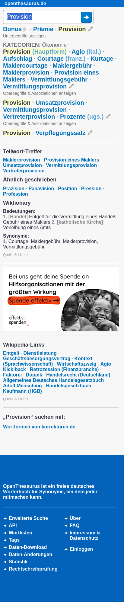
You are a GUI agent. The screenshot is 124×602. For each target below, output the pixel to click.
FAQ (75, 525)
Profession (15, 194)
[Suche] (48, 17)
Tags (14, 540)
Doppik (34, 374)
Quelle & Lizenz (15, 255)
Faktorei (12, 374)
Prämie (43, 29)
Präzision (13, 188)
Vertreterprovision (29, 116)
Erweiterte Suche (28, 518)
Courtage (61, 58)
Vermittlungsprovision (35, 86)
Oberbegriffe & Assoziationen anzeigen (39, 93)
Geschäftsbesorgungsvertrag (36, 358)
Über (75, 518)
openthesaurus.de (25, 3)
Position (67, 188)
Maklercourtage (25, 65)
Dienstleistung (40, 353)
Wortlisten (20, 532)
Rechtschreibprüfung (33, 569)
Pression (91, 188)
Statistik (18, 561)
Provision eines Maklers (71, 159)
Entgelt (11, 353)
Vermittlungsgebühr (58, 79)
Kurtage (102, 58)
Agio (86, 51)
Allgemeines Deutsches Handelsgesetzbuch (53, 380)
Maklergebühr (72, 65)
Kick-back (14, 369)
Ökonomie (54, 45)
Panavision (41, 188)
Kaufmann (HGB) (22, 391)
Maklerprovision (26, 72)
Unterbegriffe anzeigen (24, 36)
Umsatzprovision (60, 102)
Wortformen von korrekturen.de (39, 426)
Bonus (12, 29)
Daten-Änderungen (30, 554)
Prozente (82, 116)
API (13, 525)
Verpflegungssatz (61, 133)
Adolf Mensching (22, 385)
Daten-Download (28, 547)
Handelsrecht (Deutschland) (78, 374)
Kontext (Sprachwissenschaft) (47, 361)
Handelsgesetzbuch (68, 385)
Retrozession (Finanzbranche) (64, 369)
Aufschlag (17, 58)
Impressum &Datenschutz (85, 535)
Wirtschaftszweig (77, 364)
